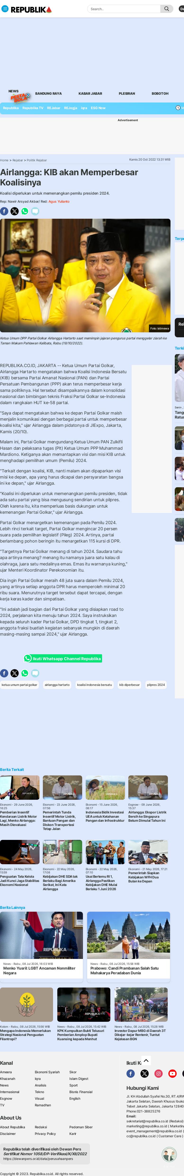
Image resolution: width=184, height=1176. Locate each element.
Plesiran (127, 93)
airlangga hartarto (57, 685)
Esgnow (6, 1098)
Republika (11, 108)
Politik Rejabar (37, 160)
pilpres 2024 (156, 685)
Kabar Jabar (90, 93)
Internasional (9, 1092)
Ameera (6, 1072)
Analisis (40, 1085)
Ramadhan (43, 1105)
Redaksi (41, 1127)
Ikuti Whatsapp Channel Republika (63, 658)
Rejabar (18, 160)
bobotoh (160, 93)
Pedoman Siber (80, 1127)
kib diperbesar (129, 685)
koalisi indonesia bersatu (94, 685)
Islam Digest (78, 1079)
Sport (73, 1085)
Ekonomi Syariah (47, 1072)
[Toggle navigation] (5, 9)
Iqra (38, 1079)
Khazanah (7, 1079)
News (13, 92)
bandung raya (48, 93)
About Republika (12, 1127)
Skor (72, 1072)
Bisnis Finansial (80, 1092)
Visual (39, 1098)
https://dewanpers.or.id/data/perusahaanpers (38, 1159)
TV (2, 1105)
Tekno (39, 1092)
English (74, 1098)
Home (4, 160)
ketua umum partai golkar (19, 685)
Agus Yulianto (59, 201)
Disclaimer (8, 1134)
